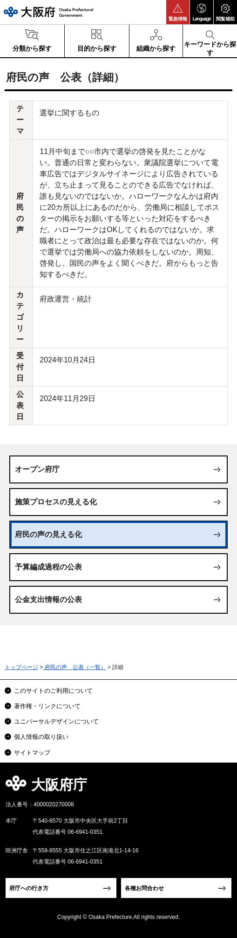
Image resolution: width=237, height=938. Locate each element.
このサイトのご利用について (53, 690)
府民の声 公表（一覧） (74, 667)
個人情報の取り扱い (41, 736)
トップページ (21, 667)
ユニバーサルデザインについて (56, 721)
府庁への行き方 (28, 888)
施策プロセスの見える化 (56, 502)
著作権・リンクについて (47, 706)
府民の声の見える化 (48, 534)
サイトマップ (32, 752)
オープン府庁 (37, 469)
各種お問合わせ (144, 888)
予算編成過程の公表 (48, 567)
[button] (178, 12)
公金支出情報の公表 (48, 599)
